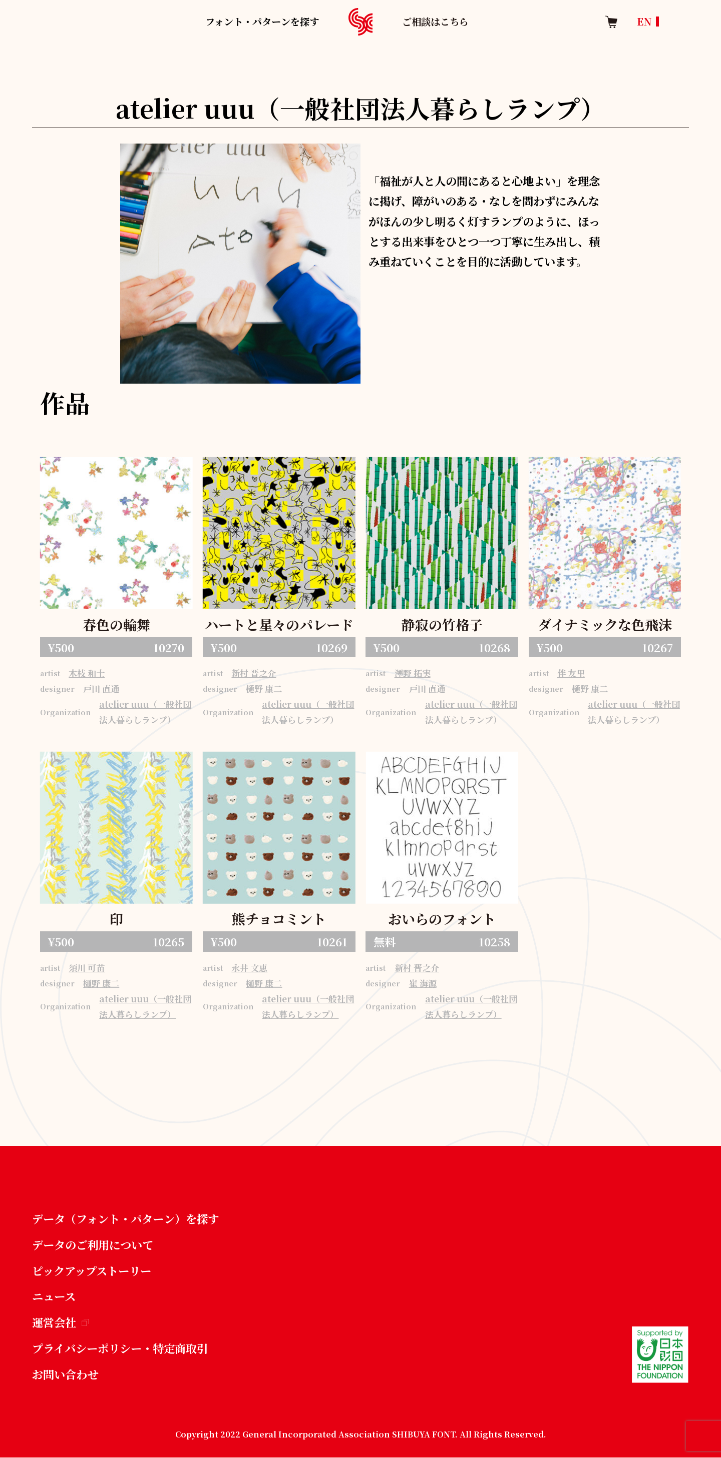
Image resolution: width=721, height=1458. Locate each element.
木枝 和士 (87, 673)
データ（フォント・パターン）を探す (125, 1218)
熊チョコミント (279, 918)
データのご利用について (92, 1244)
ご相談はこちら (435, 21)
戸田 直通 (101, 688)
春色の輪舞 (116, 624)
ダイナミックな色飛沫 (605, 624)
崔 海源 (423, 983)
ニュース (54, 1296)
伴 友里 (571, 673)
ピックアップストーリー (91, 1270)
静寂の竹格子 (442, 624)
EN (644, 21)
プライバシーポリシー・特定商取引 (120, 1348)
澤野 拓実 (413, 673)
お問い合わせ (65, 1374)
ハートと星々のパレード (279, 624)
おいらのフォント (442, 918)
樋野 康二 (264, 688)
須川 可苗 (87, 967)
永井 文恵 (249, 967)
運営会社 (60, 1322)
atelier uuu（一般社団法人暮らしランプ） (145, 712)
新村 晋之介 (253, 673)
